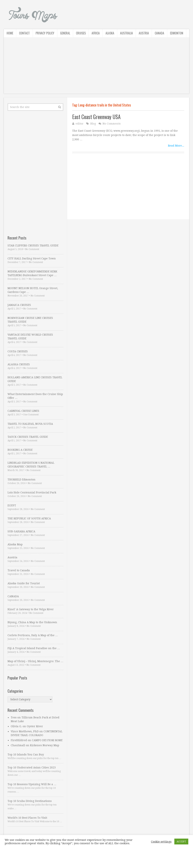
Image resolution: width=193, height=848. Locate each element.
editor (79, 123)
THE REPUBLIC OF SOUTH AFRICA (29, 518)
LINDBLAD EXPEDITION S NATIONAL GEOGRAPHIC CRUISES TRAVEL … (31, 464)
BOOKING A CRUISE (20, 449)
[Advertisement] (96, 67)
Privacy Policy (45, 33)
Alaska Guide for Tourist (24, 583)
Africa (96, 33)
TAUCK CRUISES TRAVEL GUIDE (28, 436)
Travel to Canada (19, 570)
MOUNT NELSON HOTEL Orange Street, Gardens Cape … (33, 290)
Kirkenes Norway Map (44, 745)
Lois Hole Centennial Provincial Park (32, 492)
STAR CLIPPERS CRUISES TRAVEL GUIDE (33, 245)
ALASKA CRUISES (19, 364)
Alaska (110, 33)
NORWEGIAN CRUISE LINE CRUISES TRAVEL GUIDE (30, 319)
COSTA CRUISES (18, 351)
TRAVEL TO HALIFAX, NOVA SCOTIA (30, 423)
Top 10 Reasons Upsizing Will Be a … (32, 784)
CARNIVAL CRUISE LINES (23, 410)
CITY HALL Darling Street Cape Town (32, 258)
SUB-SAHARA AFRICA (21, 531)
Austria (144, 33)
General (65, 33)
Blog (93, 123)
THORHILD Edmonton (21, 479)
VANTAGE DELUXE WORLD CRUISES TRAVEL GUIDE (30, 336)
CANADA (13, 596)
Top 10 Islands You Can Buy (26, 754)
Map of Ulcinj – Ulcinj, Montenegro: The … (35, 661)
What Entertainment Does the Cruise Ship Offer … (35, 396)
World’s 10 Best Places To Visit (27, 817)
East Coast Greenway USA (96, 117)
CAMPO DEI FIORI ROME (47, 740)
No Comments (112, 123)
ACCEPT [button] (181, 841)
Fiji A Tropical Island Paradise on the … (34, 648)
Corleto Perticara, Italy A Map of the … (33, 635)
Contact (24, 33)
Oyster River (35, 726)
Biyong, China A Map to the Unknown (32, 622)
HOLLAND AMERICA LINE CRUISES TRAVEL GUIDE (35, 379)
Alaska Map (15, 544)
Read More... (176, 145)
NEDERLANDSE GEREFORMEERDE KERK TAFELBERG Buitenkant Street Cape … (32, 273)
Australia (126, 33)
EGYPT (12, 505)
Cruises (81, 33)
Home (10, 33)
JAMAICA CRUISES (19, 304)
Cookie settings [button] (161, 841)
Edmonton (176, 33)
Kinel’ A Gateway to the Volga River (31, 609)
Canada (159, 33)
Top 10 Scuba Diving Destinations (30, 800)
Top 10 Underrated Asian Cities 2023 (32, 767)
